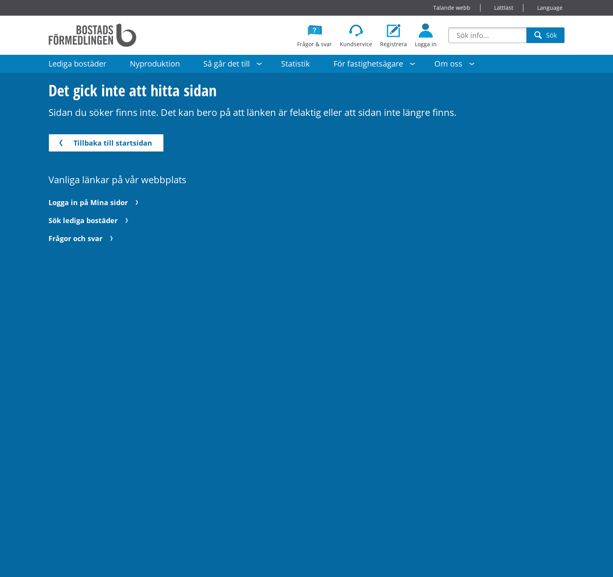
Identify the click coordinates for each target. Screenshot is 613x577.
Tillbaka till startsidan (104, 143)
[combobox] (487, 35)
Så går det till (226, 63)
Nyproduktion (155, 63)
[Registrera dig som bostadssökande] (393, 35)
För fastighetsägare (368, 63)
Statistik (295, 63)
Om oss (448, 63)
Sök (545, 37)
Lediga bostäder (77, 63)
